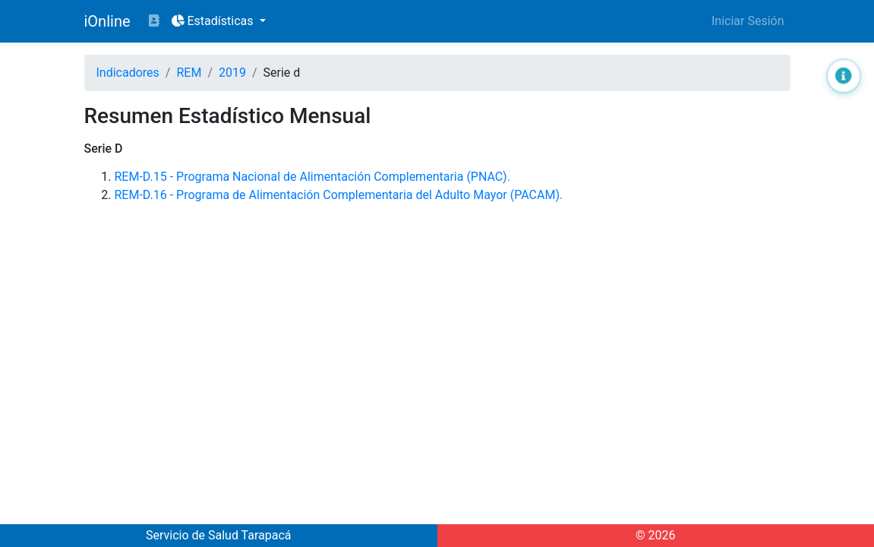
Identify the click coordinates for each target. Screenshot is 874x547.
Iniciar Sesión (748, 21)
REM (188, 72)
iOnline (107, 21)
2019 (232, 72)
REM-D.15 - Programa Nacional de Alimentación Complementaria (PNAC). (312, 176)
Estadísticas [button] (214, 21)
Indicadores (127, 72)
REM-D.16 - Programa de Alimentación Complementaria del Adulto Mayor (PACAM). (339, 195)
